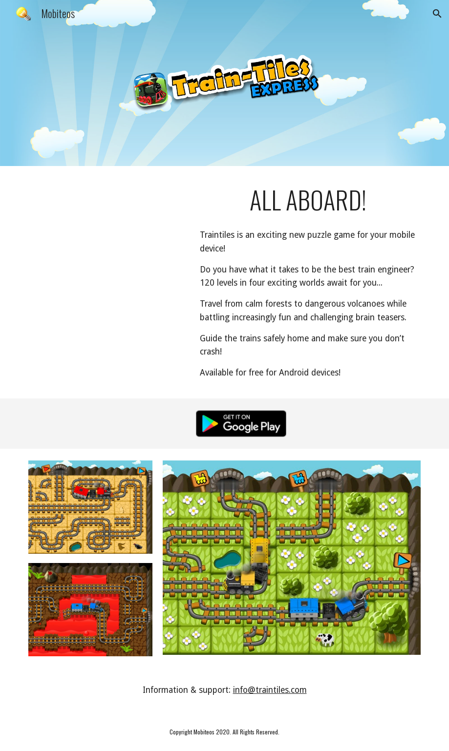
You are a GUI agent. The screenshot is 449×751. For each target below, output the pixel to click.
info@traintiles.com (270, 690)
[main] (308, 200)
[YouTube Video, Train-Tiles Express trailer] (107, 222)
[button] (437, 13)
